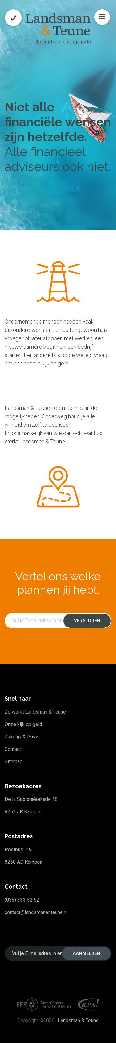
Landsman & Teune (78, 1020)
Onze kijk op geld (23, 724)
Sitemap (14, 762)
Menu (102, 17)
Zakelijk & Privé (21, 737)
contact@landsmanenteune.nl (36, 912)
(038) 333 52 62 (22, 900)
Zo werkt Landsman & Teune (35, 712)
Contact (13, 749)
